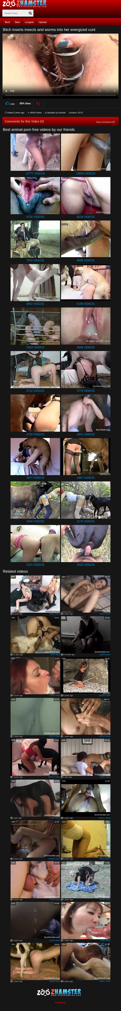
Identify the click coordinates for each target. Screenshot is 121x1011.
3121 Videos (35, 564)
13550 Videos (85, 173)
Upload (43, 22)
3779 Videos (86, 390)
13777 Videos (35, 173)
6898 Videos (86, 260)
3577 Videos (35, 477)
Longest (29, 22)
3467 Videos (86, 477)
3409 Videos (35, 521)
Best (7, 22)
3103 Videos (86, 564)
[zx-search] (17, 13)
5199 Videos (86, 303)
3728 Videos (35, 434)
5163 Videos (35, 347)
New (17, 22)
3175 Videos (86, 521)
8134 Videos (86, 216)
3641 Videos (86, 434)
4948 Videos (86, 347)
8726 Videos (35, 216)
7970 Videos (35, 260)
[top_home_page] (26, 3)
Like (10, 103)
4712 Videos (35, 390)
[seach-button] (30, 13)
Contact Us (60, 1002)
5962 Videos (35, 303)
